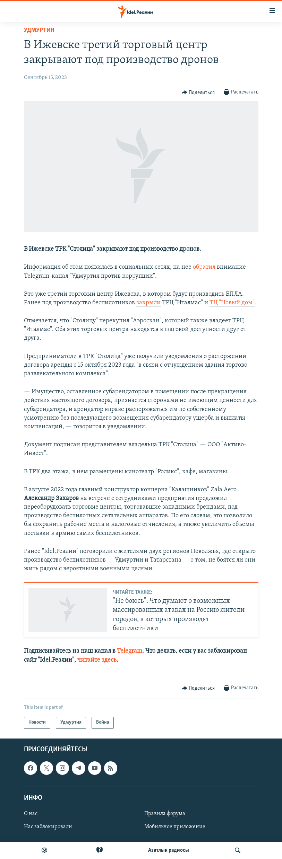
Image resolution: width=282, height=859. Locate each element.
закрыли (148, 302)
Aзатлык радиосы (168, 850)
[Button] (198, 92)
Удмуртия (39, 30)
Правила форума (164, 813)
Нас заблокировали (48, 827)
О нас (30, 813)
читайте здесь (97, 660)
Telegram (129, 651)
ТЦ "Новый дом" (232, 302)
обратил (204, 267)
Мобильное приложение (174, 827)
